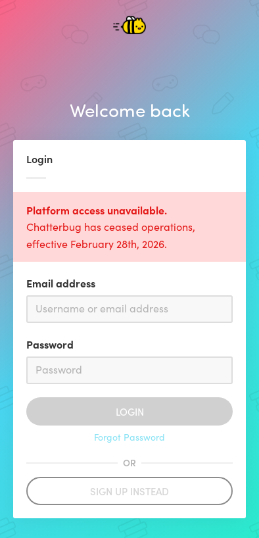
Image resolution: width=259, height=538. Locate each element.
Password (50, 344)
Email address (60, 283)
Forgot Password (129, 437)
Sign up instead (129, 491)
